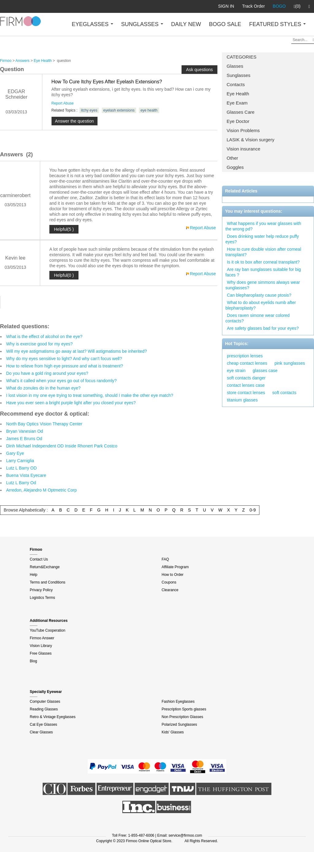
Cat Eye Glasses (43, 724)
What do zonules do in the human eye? (43, 388)
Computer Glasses (45, 701)
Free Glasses (41, 653)
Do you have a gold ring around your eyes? (47, 373)
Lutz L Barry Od (21, 482)
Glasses (235, 66)
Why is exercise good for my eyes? (39, 343)
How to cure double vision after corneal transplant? (263, 252)
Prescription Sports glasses (184, 709)
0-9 (253, 510)
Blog (33, 661)
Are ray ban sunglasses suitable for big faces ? (263, 272)
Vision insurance (243, 148)
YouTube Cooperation (47, 630)
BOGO (279, 6)
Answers (22, 61)
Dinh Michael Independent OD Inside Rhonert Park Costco (61, 445)
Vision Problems (243, 130)
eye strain (236, 370)
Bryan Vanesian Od (24, 431)
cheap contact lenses (247, 363)
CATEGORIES (241, 56)
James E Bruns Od (24, 438)
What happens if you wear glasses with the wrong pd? (263, 226)
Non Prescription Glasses (182, 717)
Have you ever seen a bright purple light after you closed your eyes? (71, 402)
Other (232, 158)
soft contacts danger (246, 377)
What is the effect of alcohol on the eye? (44, 336)
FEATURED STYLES (277, 24)
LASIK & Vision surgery (250, 139)
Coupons (169, 582)
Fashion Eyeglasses (178, 701)
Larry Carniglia (20, 460)
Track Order (253, 6)
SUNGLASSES (142, 24)
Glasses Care (241, 112)
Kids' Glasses (173, 732)
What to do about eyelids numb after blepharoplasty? (260, 305)
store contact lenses (246, 392)
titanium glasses (242, 399)
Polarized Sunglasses (179, 724)
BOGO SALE (225, 24)
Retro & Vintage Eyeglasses (52, 717)
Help (33, 574)
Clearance (170, 590)
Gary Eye (15, 453)
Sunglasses (239, 75)
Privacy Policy (41, 590)
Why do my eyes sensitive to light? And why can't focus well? (64, 358)
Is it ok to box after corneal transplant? (263, 262)
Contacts (236, 84)
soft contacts (284, 392)
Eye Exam (237, 102)
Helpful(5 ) (64, 229)
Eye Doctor (238, 121)
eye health (148, 110)
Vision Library (41, 646)
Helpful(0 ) (64, 275)
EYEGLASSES (92, 24)
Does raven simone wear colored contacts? (257, 318)
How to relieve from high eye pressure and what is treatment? (64, 365)
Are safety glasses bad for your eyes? (263, 328)
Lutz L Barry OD (21, 468)
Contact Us (39, 559)
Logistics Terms (42, 597)
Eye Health (238, 93)
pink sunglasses (289, 363)
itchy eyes (89, 110)
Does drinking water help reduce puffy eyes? (262, 239)
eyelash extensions (119, 110)
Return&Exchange (44, 567)
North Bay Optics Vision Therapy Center (44, 423)
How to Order (172, 574)
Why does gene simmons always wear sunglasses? (262, 285)
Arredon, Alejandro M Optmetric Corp (41, 490)
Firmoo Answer (42, 638)
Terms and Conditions (47, 582)
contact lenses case (246, 385)
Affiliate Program (175, 567)
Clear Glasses (41, 732)
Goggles (235, 167)
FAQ (165, 559)
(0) (297, 6)
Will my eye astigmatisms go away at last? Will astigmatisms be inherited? (76, 351)
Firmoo (5, 61)
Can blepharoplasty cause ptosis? (259, 295)
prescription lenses (245, 355)
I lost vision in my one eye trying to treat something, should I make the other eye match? (89, 395)
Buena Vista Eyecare (26, 475)
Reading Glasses (44, 709)
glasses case (265, 370)
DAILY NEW (186, 24)
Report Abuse (63, 103)
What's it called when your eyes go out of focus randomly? (61, 380)
